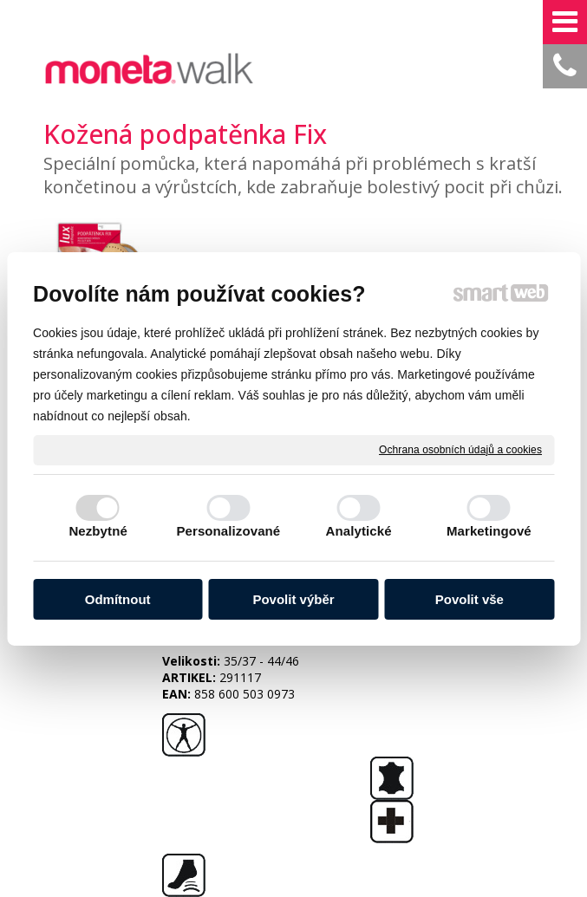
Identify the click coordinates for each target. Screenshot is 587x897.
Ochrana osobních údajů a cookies (460, 449)
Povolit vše (469, 599)
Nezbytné (97, 530)
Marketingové (489, 530)
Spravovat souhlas (286, 801)
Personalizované (228, 530)
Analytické (359, 530)
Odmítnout (118, 599)
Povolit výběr (293, 599)
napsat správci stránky (298, 784)
